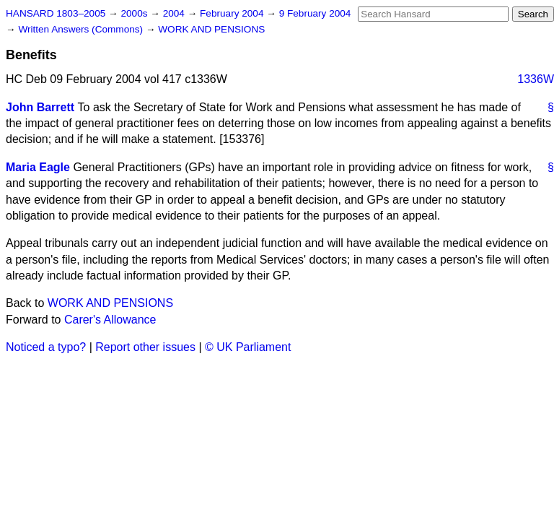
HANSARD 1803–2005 (55, 13)
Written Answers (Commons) (82, 29)
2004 (175, 13)
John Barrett (40, 107)
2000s (135, 13)
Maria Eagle (38, 167)
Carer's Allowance (110, 319)
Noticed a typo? (46, 347)
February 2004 (233, 13)
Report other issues (145, 347)
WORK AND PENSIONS (211, 29)
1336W (535, 79)
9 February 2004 (315, 13)
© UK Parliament (248, 347)
